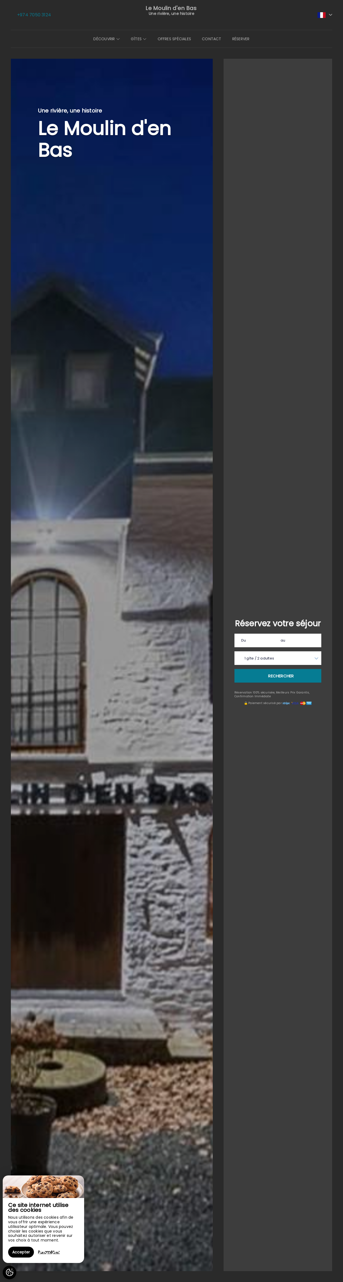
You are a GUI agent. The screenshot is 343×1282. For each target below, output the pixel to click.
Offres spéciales (174, 39)
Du (243, 640)
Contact (211, 39)
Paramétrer (49, 1252)
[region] (43, 1219)
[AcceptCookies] (9, 1272)
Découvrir (106, 39)
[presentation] (43, 1256)
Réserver (241, 39)
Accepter (21, 1252)
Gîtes (139, 39)
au (283, 640)
